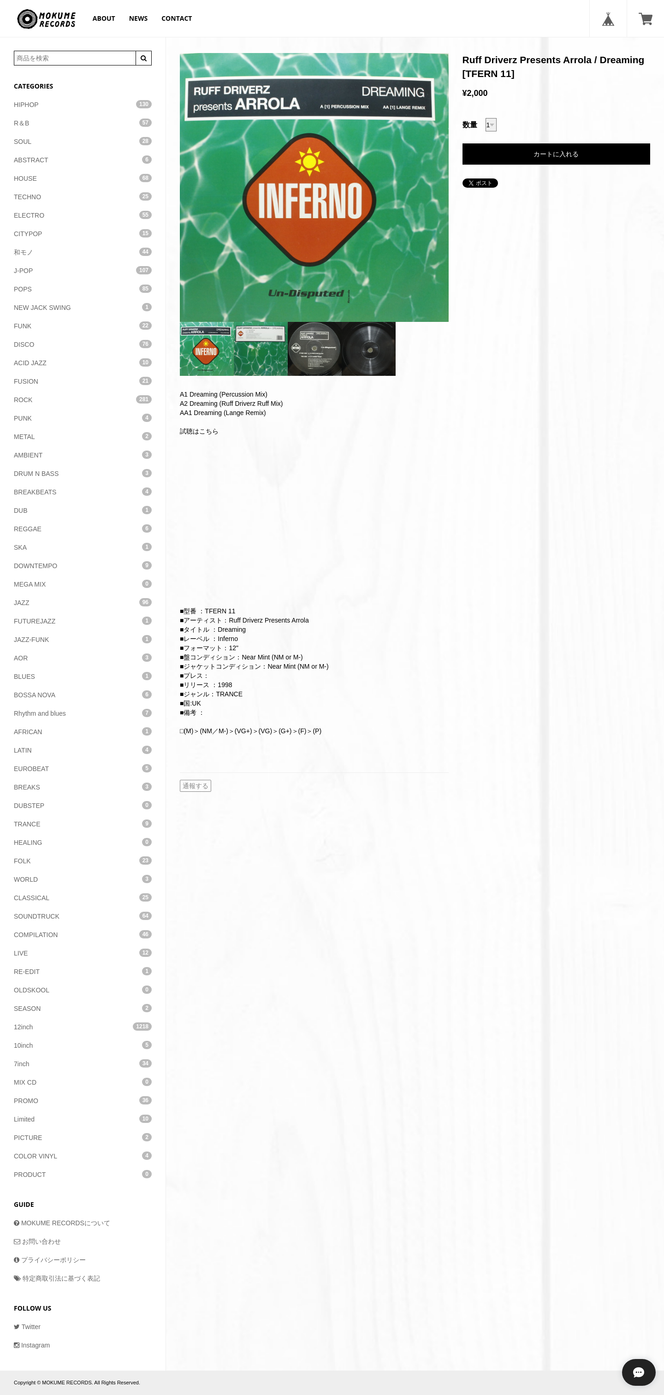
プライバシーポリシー (50, 1260)
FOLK (83, 860)
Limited (83, 1119)
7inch (83, 1063)
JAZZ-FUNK (83, 639)
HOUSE (83, 178)
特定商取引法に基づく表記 (57, 1278)
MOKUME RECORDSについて (62, 1223)
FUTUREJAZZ (83, 621)
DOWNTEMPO (83, 565)
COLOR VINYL (83, 1156)
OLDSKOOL (83, 989)
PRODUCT (83, 1174)
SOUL (83, 141)
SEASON (83, 1008)
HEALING (83, 842)
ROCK (83, 399)
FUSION (83, 381)
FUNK (83, 325)
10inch (83, 1045)
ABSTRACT (83, 159)
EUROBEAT (83, 768)
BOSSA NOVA (83, 694)
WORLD (83, 879)
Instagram (32, 1345)
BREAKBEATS (83, 491)
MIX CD (83, 1082)
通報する (195, 786)
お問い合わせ (37, 1241)
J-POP (83, 270)
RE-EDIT (83, 971)
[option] (314, 187)
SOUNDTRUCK (83, 916)
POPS (83, 289)
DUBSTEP (83, 805)
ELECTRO (83, 215)
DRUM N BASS (83, 473)
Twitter (27, 1326)
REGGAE (83, 528)
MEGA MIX (83, 584)
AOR (83, 657)
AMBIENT (83, 455)
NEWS (138, 18)
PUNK (83, 418)
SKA (83, 547)
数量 (469, 125)
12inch (83, 1026)
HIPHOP (83, 104)
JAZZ (83, 602)
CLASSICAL (83, 897)
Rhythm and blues (83, 713)
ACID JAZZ (83, 362)
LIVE (83, 953)
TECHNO (83, 196)
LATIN (83, 750)
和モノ (83, 252)
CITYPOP (83, 233)
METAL (83, 436)
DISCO (83, 344)
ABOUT (104, 18)
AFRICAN (83, 731)
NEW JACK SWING (83, 307)
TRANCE (83, 823)
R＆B (83, 123)
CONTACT (176, 18)
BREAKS (83, 787)
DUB (83, 510)
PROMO (83, 1100)
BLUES (83, 676)
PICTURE (83, 1137)
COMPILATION (83, 934)
